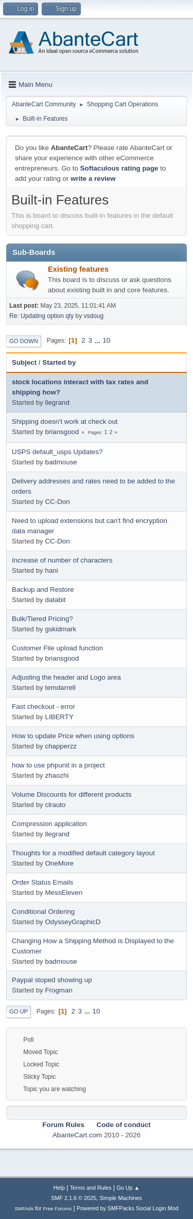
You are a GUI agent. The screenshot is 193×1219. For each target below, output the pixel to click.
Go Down (23, 341)
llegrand (57, 402)
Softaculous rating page (119, 168)
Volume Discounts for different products (71, 794)
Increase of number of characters (62, 560)
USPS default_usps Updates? (57, 452)
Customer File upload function (57, 648)
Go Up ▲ (127, 1188)
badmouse (61, 462)
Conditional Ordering (43, 911)
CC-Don (57, 501)
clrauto (55, 805)
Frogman (58, 990)
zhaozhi (56, 775)
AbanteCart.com (77, 1135)
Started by (59, 362)
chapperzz (61, 746)
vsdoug (94, 316)
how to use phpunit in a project (58, 765)
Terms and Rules (91, 1188)
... (98, 340)
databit (55, 600)
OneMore (59, 863)
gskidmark (60, 629)
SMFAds (23, 1208)
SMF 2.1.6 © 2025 (73, 1198)
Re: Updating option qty (41, 316)
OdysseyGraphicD (72, 922)
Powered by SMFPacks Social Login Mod (128, 1208)
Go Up (18, 1011)
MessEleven (63, 892)
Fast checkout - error (43, 706)
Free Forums (57, 1208)
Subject (24, 362)
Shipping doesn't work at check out (65, 421)
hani (51, 570)
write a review (93, 178)
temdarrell (60, 687)
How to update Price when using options (73, 736)
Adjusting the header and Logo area (66, 677)
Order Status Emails (42, 882)
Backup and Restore (43, 589)
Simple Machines (121, 1198)
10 (106, 340)
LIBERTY (59, 717)
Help (59, 1188)
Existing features (78, 269)
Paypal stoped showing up (52, 980)
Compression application (49, 824)
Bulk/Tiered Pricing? (42, 619)
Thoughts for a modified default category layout (83, 853)
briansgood (62, 432)
